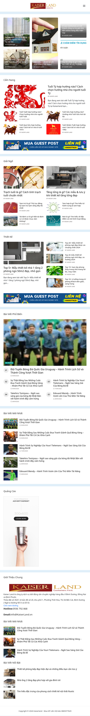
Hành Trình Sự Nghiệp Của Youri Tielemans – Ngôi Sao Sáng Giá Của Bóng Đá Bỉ (69, 383)
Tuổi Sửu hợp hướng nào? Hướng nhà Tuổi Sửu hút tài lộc (74, 114)
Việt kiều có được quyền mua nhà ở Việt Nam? (44, 63)
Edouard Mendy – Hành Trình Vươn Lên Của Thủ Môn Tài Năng (69, 394)
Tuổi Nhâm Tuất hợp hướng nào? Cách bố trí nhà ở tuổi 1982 (73, 127)
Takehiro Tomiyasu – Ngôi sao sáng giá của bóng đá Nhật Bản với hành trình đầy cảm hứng (26, 396)
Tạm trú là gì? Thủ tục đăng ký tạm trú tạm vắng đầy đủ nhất (31, 205)
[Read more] (45, 145)
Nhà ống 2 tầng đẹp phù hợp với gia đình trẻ (39, 680)
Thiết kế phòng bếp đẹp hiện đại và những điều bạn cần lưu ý (47, 669)
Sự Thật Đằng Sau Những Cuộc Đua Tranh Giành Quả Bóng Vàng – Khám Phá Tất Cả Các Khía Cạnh (27, 383)
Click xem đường (11, 605)
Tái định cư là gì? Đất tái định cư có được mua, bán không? (31, 218)
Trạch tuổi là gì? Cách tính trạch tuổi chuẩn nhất (22, 193)
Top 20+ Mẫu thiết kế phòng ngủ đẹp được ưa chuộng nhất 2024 (75, 245)
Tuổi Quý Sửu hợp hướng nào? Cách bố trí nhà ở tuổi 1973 (30, 127)
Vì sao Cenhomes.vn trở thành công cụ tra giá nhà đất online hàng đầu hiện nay (73, 29)
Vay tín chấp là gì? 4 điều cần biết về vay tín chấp (72, 63)
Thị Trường (9, 363)
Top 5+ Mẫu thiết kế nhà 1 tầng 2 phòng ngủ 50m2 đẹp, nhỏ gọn (23, 269)
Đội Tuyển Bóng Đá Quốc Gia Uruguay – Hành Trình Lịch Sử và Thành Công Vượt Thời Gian (47, 371)
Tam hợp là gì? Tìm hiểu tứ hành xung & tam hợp (73, 204)
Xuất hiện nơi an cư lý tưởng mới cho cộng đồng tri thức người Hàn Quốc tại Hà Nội (16, 38)
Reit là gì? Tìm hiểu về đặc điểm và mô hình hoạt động (74, 217)
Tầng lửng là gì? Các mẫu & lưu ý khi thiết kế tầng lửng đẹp (65, 193)
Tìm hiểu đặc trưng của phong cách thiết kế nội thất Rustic (46, 691)
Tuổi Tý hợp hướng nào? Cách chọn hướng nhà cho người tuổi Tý (67, 90)
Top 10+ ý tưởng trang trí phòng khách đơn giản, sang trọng (75, 281)
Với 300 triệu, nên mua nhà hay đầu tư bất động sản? (15, 61)
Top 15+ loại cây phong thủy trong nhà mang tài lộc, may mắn (75, 269)
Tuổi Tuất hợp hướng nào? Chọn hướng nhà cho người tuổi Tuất (31, 114)
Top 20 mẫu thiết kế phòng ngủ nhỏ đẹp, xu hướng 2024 (75, 257)
